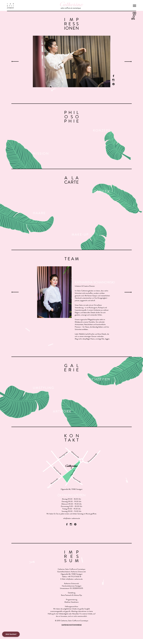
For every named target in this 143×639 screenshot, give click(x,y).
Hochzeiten (98, 379)
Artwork (62, 412)
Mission (41, 154)
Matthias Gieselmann (71, 602)
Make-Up (80, 235)
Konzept (101, 130)
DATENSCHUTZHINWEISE (72, 625)
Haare (39, 213)
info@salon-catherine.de (71, 518)
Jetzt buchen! (10, 634)
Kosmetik (100, 192)
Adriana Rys (78, 595)
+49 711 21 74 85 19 (74, 577)
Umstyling (43, 388)
